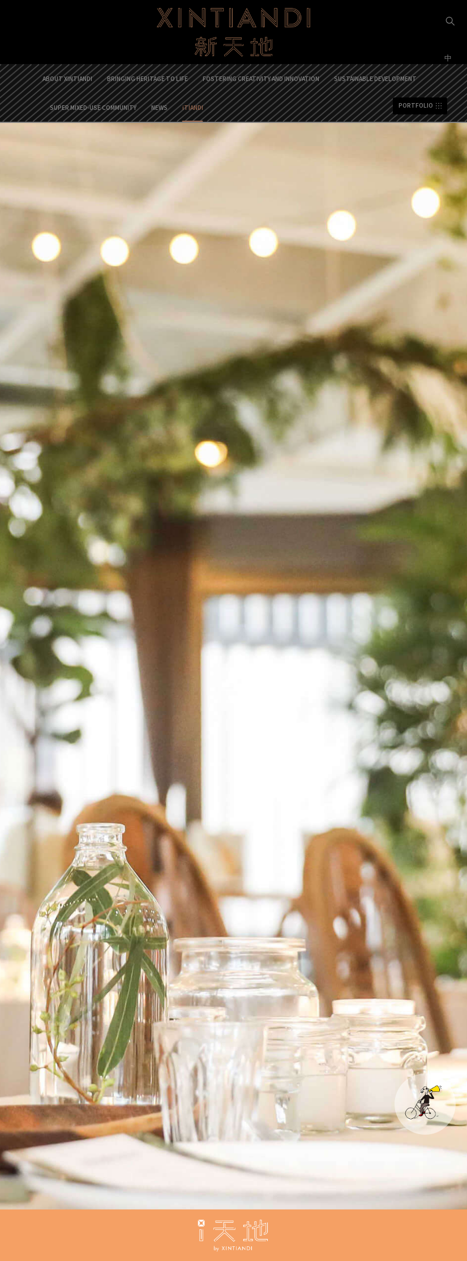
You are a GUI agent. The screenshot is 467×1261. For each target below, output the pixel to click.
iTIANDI (192, 107)
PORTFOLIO (416, 105)
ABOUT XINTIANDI (67, 78)
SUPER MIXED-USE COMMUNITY (93, 107)
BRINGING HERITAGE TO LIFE (147, 78)
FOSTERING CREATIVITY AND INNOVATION (261, 78)
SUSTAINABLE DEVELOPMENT (375, 78)
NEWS (159, 107)
